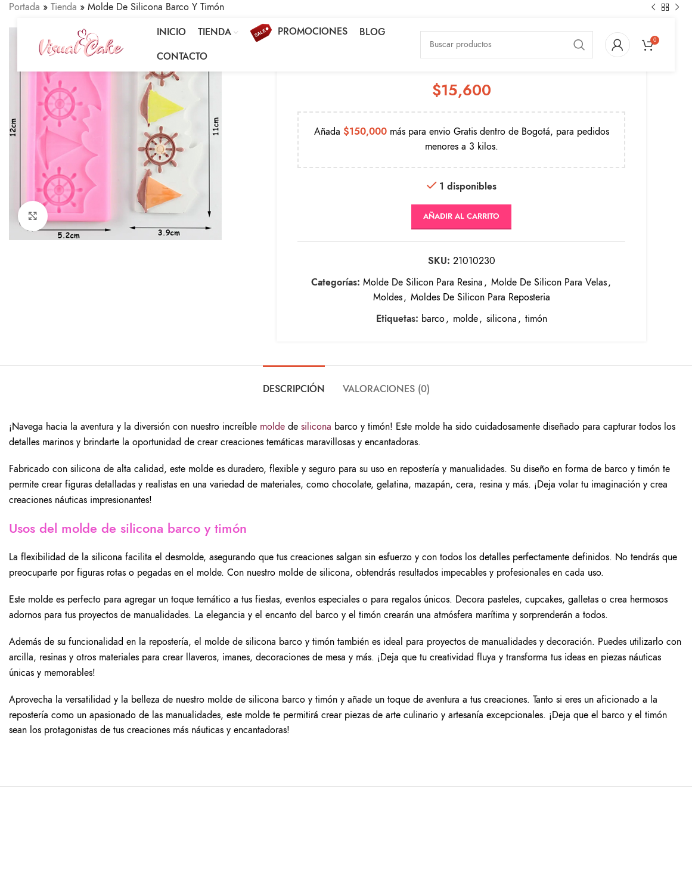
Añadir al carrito (461, 216)
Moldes (387, 297)
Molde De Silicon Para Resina (423, 281)
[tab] (294, 383)
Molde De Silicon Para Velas (549, 281)
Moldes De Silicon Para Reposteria (480, 297)
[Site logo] (81, 44)
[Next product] (677, 8)
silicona (501, 318)
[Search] (506, 44)
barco (433, 318)
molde (465, 318)
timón (536, 318)
